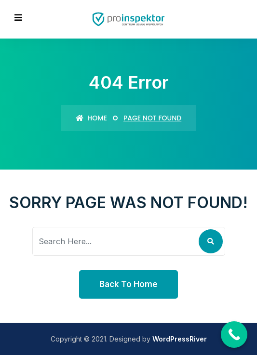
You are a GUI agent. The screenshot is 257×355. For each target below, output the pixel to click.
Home (91, 118)
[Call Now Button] (234, 334)
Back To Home (128, 284)
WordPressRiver (179, 339)
